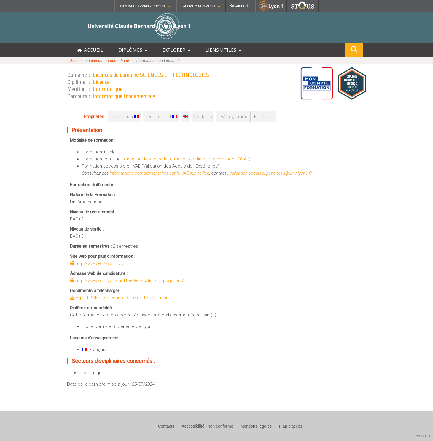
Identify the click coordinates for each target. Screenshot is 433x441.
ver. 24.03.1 (423, 435)
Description (124, 116)
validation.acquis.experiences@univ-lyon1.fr (271, 173)
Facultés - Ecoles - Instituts (145, 6)
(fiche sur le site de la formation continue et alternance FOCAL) (187, 159)
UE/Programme (233, 116)
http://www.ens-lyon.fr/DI (97, 263)
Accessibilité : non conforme (207, 426)
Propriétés (94, 116)
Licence (95, 60)
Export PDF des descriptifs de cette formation (119, 297)
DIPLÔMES (132, 50)
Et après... (264, 116)
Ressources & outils (201, 6)
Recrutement (161, 116)
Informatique (118, 60)
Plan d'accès (290, 426)
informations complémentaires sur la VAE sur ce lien (159, 173)
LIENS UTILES (223, 50)
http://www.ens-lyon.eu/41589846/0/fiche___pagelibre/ (127, 280)
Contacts (203, 116)
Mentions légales (256, 426)
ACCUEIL (90, 50)
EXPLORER (176, 50)
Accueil (76, 60)
